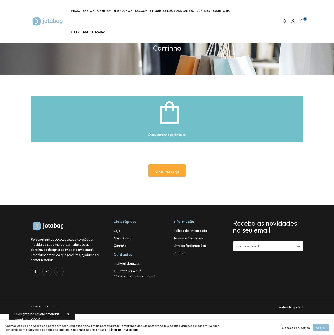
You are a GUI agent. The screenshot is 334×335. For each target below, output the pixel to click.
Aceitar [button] (321, 327)
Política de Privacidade (122, 330)
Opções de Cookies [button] (296, 328)
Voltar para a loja (167, 193)
